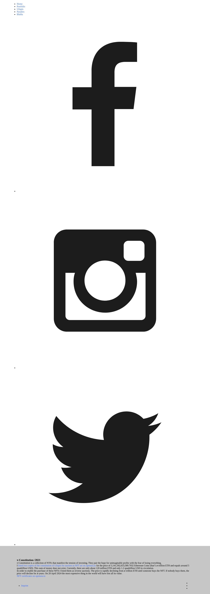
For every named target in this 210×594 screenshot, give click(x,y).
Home (19, 4)
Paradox (20, 11)
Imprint (24, 585)
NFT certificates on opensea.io (31, 576)
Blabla (20, 14)
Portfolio (21, 6)
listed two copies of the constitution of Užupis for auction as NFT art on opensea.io (57, 565)
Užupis (20, 9)
